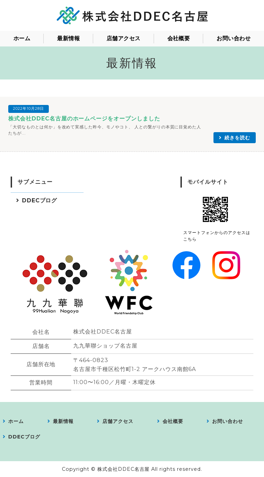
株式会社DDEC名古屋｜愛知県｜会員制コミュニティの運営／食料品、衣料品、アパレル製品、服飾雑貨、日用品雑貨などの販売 (132, 15)
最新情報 (68, 38)
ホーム (21, 38)
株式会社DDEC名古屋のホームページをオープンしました (84, 118)
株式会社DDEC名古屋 (123, 469)
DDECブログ (39, 200)
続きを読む (237, 137)
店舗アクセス (124, 38)
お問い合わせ (234, 38)
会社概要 (178, 38)
